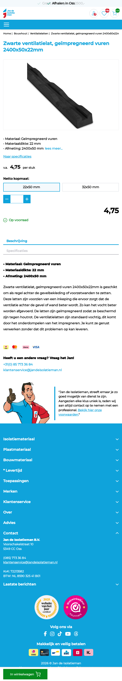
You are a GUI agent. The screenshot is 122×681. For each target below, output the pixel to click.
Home (7, 33)
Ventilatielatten (39, 33)
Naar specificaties (17, 156)
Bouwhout (20, 33)
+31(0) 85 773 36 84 (18, 364)
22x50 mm (31, 187)
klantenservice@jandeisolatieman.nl (32, 370)
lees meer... (54, 148)
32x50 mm (90, 187)
